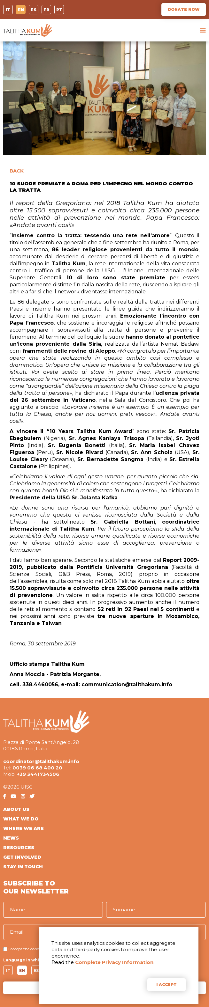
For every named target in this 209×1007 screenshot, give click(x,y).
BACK (17, 171)
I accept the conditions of (31, 948)
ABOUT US (16, 809)
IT (8, 9)
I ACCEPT (166, 984)
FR (46, 9)
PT (59, 9)
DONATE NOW (183, 9)
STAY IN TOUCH (23, 867)
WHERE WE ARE (23, 828)
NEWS (11, 838)
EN (21, 9)
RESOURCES (18, 847)
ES (33, 9)
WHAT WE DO (21, 819)
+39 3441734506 (38, 774)
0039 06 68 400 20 (37, 768)
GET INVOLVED (22, 857)
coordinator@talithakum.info (41, 761)
